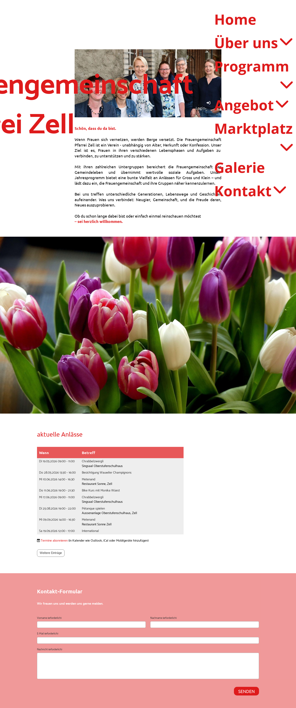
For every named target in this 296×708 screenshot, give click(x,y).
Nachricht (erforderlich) (49, 649)
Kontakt (250, 190)
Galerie (239, 166)
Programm (253, 73)
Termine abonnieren (54, 540)
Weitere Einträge (51, 553)
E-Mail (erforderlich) (47, 634)
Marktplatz (253, 135)
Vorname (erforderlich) (49, 618)
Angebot (251, 104)
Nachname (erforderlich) (163, 618)
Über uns (253, 42)
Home (235, 19)
